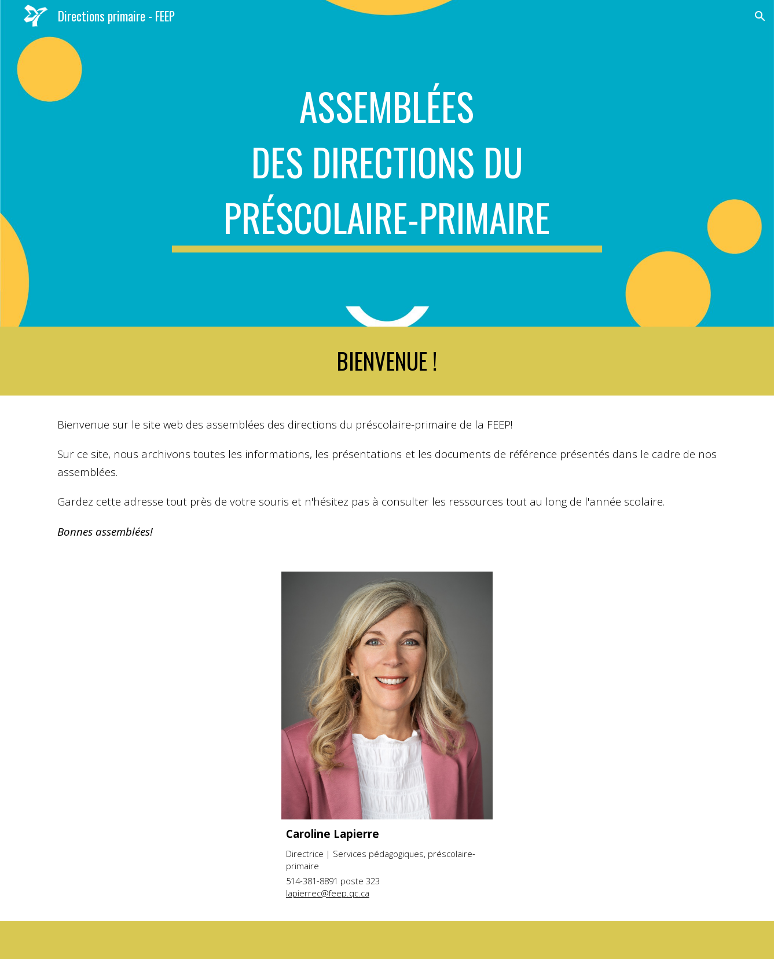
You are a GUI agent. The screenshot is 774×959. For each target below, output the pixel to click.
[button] (760, 16)
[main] (387, 163)
